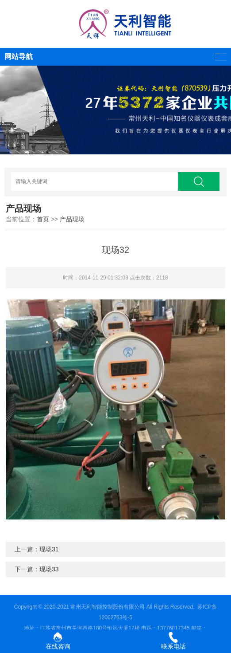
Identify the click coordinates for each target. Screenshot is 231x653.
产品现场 (72, 219)
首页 (43, 219)
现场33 (49, 569)
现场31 (49, 549)
